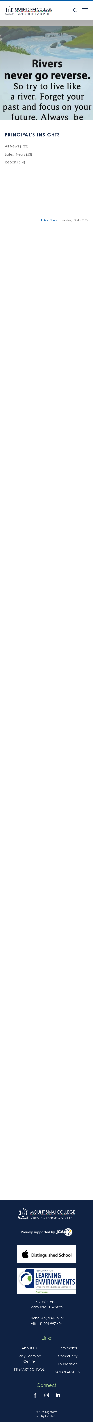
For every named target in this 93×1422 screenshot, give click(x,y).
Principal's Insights (32, 136)
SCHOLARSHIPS (67, 1372)
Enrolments (68, 1348)
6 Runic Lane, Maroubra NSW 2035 (46, 1304)
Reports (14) (15, 163)
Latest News (49, 220)
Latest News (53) (18, 155)
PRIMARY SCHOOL (29, 1369)
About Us (29, 1348)
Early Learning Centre (29, 1358)
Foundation (68, 1364)
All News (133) (16, 147)
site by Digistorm (46, 1416)
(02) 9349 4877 (52, 1318)
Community (68, 1356)
